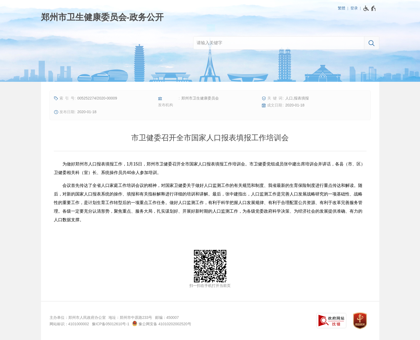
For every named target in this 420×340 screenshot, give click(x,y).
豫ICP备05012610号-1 (110, 324)
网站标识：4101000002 (69, 324)
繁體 (341, 8)
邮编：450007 (167, 317)
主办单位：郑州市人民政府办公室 (78, 317)
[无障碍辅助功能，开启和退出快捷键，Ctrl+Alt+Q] (370, 8)
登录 (354, 8)
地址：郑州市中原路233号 (130, 317)
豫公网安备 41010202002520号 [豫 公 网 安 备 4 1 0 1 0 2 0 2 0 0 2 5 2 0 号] (161, 323)
